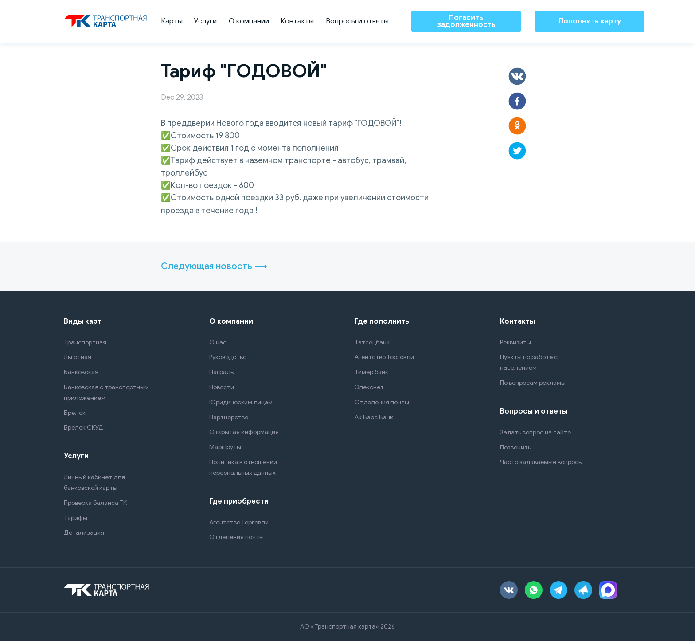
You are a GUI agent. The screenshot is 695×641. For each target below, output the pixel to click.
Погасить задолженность (466, 21)
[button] (517, 76)
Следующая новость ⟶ (214, 266)
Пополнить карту (589, 21)
